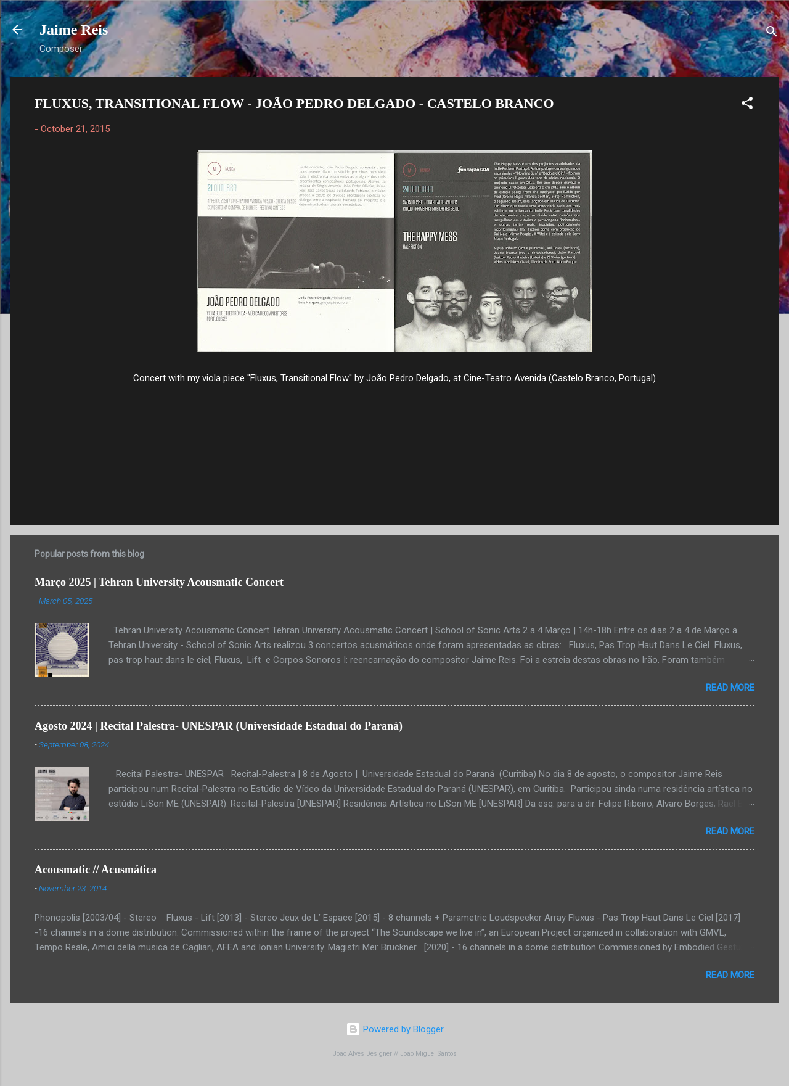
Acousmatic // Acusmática (96, 869)
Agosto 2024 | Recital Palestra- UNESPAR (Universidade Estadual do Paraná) (219, 726)
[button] (747, 105)
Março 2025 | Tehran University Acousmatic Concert (159, 582)
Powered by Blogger (395, 1029)
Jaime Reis (73, 30)
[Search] (771, 33)
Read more (730, 687)
